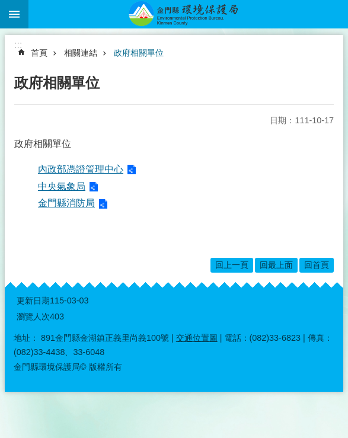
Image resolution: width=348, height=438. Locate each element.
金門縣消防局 (66, 203)
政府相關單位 (139, 52)
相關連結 (80, 52)
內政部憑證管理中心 (80, 169)
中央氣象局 (61, 186)
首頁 (39, 52)
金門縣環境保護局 (188, 14)
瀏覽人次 (33, 316)
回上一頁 (231, 265)
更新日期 (33, 300)
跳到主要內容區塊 (6, 6)
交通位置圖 (197, 338)
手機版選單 (14, 14)
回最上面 (276, 265)
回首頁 (316, 265)
